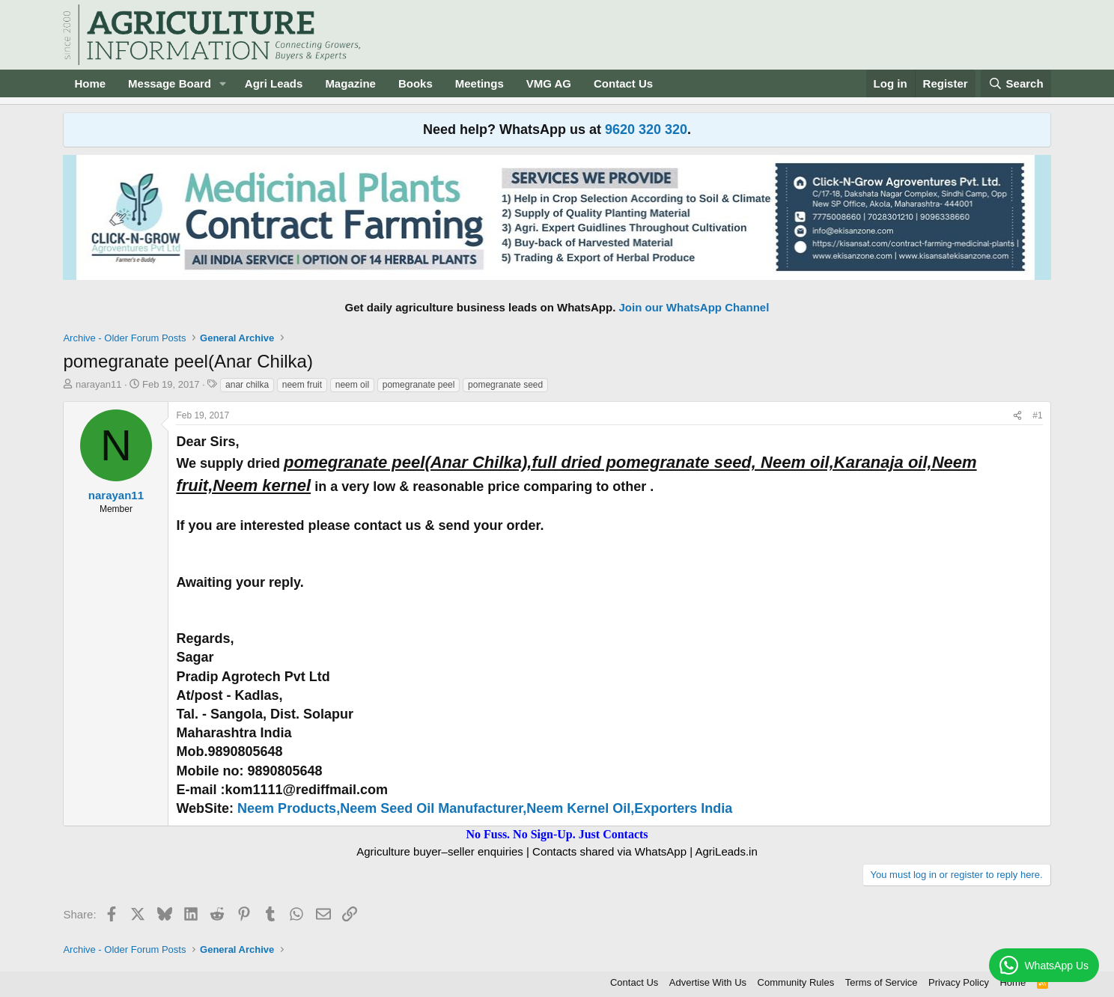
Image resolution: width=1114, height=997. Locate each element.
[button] (223, 83)
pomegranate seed (505, 384)
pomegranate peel (419, 384)
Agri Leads (274, 83)
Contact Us (623, 83)
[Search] (1016, 83)
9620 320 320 (646, 129)
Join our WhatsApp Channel (694, 307)
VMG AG (548, 83)
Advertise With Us (707, 982)
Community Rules (796, 982)
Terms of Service (881, 982)
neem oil (352, 384)
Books (415, 83)
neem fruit (302, 384)
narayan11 (98, 384)
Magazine (350, 83)
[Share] (1017, 415)
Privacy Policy (958, 982)
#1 (1037, 415)
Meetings (479, 83)
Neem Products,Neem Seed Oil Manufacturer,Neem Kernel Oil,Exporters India (484, 808)
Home (90, 83)
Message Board (169, 83)
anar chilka (247, 384)
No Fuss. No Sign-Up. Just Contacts (557, 834)
